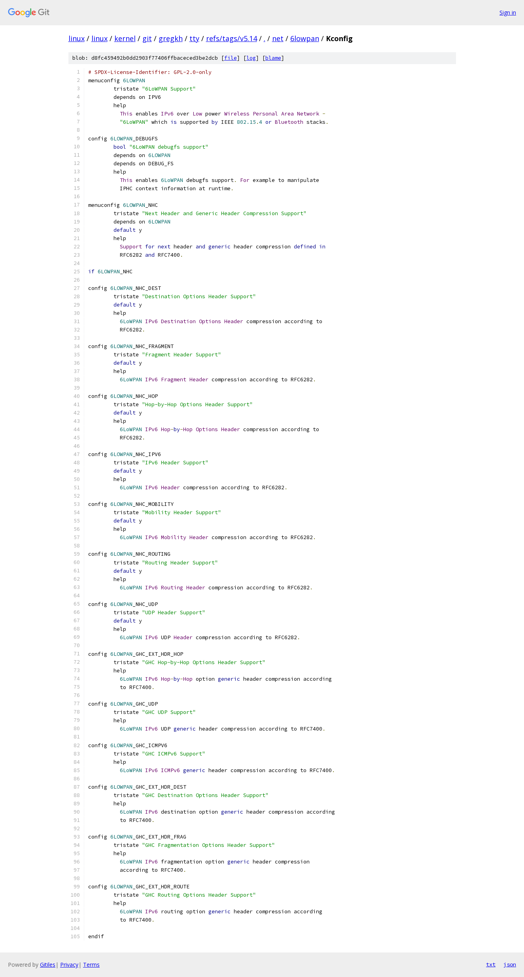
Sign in (507, 12)
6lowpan (304, 38)
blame (273, 58)
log (251, 58)
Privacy (69, 964)
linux (76, 38)
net (278, 38)
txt (491, 964)
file (230, 58)
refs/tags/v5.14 (231, 38)
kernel (125, 38)
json (509, 964)
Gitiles (47, 964)
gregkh (171, 38)
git (147, 38)
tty (194, 38)
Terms (91, 964)
